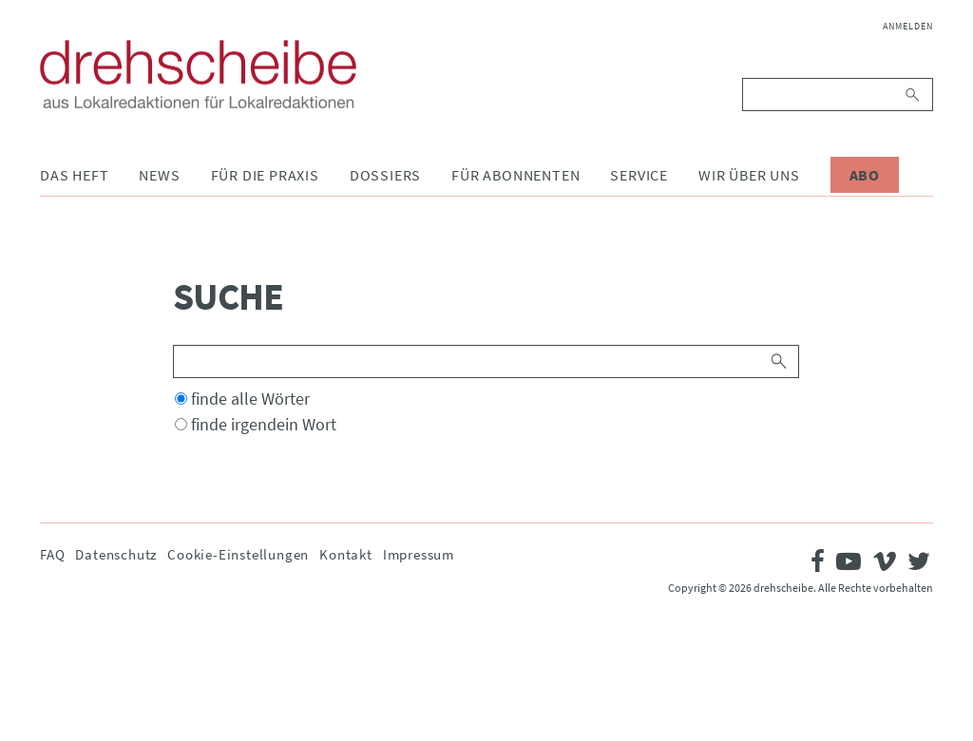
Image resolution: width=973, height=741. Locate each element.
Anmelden (908, 26)
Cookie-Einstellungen (238, 554)
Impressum (418, 554)
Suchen (913, 94)
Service (639, 174)
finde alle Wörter (250, 398)
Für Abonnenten (515, 174)
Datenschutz (116, 554)
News (159, 174)
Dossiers (385, 174)
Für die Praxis (265, 174)
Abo (864, 174)
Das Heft (74, 174)
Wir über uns (749, 174)
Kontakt (345, 554)
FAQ (52, 554)
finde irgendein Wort (263, 424)
